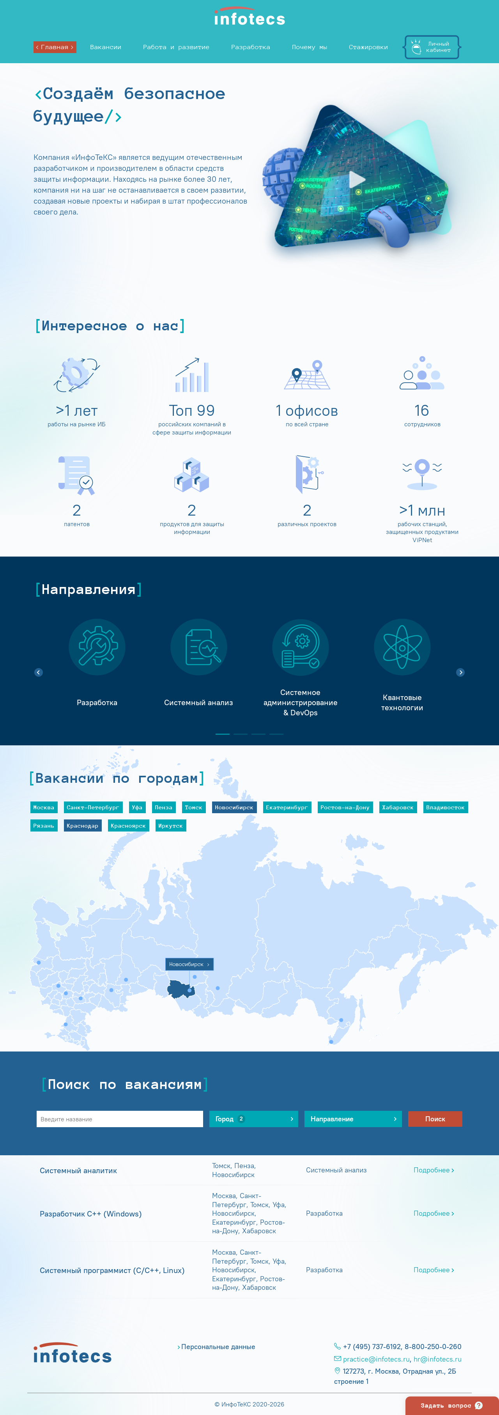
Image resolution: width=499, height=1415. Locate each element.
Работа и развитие (176, 47)
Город (230, 1119)
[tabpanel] (97, 668)
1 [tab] (219, 734)
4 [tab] (273, 734)
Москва (44, 807)
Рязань (44, 825)
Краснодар (83, 825)
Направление (338, 1119)
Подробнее (432, 1170)
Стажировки (368, 47)
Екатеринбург (287, 807)
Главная (55, 47)
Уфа (137, 807)
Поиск (435, 1119)
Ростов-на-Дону (345, 807)
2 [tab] (237, 734)
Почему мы (309, 47)
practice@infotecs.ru (376, 1359)
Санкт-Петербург (93, 807)
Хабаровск (398, 807)
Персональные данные (218, 1346)
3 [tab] (255, 734)
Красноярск (128, 825)
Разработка (251, 47)
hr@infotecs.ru (438, 1359)
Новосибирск (234, 807)
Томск (194, 807)
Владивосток (445, 807)
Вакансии (106, 47)
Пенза (164, 807)
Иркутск (171, 825)
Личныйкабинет (438, 46)
